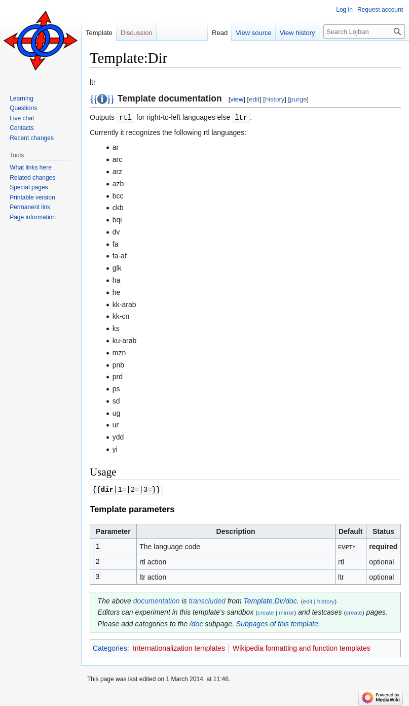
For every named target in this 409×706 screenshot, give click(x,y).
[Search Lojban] (364, 31)
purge (298, 99)
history (274, 99)
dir (107, 488)
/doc (196, 621)
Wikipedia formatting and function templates (301, 646)
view (236, 99)
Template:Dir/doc (270, 598)
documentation (156, 598)
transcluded (207, 598)
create (265, 610)
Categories (110, 646)
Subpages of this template (277, 621)
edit (254, 99)
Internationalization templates (179, 646)
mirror (286, 610)
